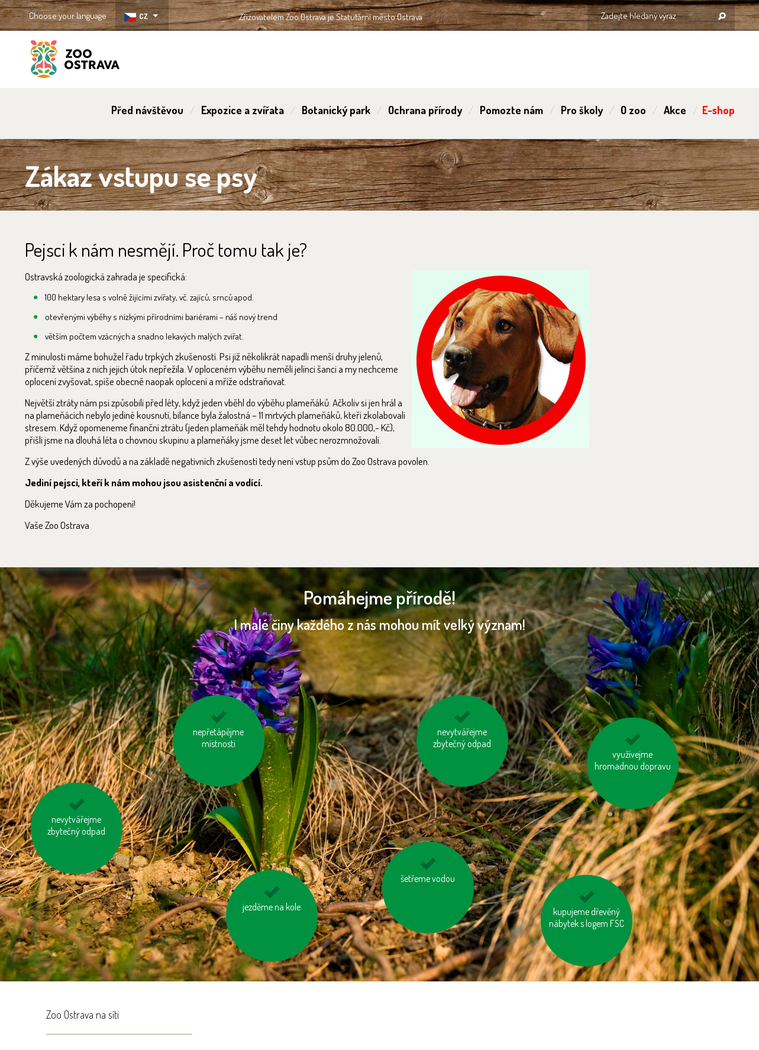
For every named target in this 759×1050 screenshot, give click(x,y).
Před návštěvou (147, 110)
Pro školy (582, 110)
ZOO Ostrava (75, 61)
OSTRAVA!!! (473, 14)
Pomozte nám (511, 110)
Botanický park (336, 110)
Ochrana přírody (425, 110)
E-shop (718, 110)
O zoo (633, 110)
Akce (675, 110)
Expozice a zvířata (242, 110)
